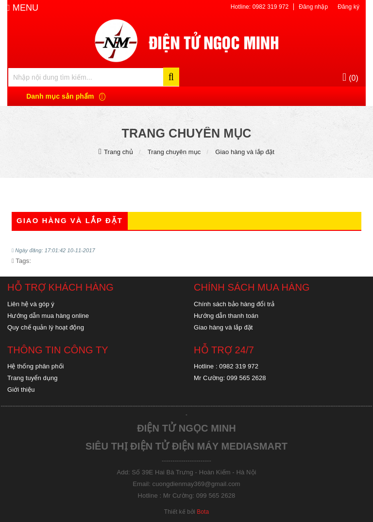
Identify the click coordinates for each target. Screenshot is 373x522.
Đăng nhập (313, 6)
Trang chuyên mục (174, 152)
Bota (203, 511)
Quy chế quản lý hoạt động (45, 327)
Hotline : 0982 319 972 (226, 366)
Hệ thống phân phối (35, 366)
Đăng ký (348, 6)
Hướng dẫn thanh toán (226, 315)
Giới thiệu (20, 389)
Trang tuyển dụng (32, 378)
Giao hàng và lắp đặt (244, 152)
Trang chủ (118, 152)
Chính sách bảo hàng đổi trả (234, 304)
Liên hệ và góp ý (30, 304)
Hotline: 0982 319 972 (260, 6)
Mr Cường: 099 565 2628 (230, 378)
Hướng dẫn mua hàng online (48, 315)
